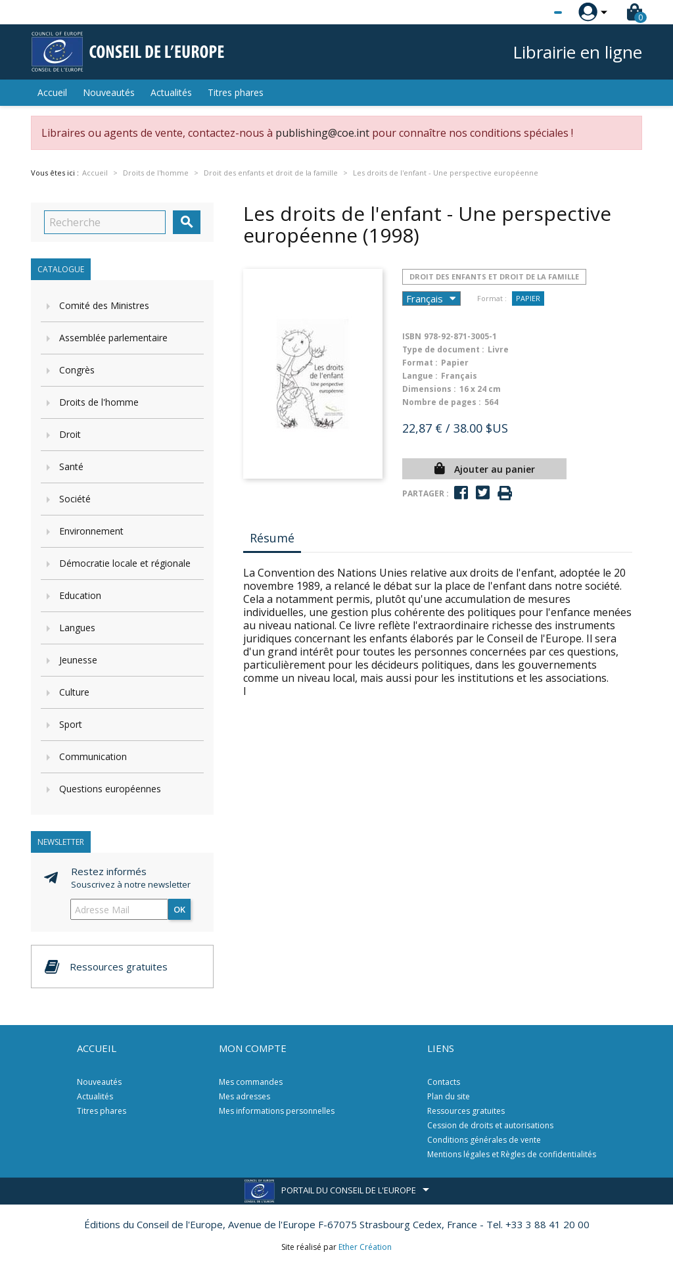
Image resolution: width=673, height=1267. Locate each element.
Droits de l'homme (99, 402)
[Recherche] (105, 222)
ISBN (411, 336)
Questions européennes (110, 788)
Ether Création (365, 1247)
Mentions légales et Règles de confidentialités (511, 1154)
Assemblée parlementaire (113, 337)
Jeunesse (78, 660)
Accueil (52, 92)
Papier (528, 298)
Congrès (77, 370)
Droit (70, 434)
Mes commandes (251, 1082)
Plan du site (448, 1096)
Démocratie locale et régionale (125, 563)
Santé (71, 466)
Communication (93, 756)
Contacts (443, 1082)
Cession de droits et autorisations (490, 1125)
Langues (77, 627)
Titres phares (236, 92)
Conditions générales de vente (484, 1139)
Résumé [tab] (272, 538)
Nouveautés (109, 92)
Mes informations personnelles (277, 1110)
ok (179, 909)
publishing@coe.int (322, 133)
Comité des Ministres (104, 305)
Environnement (91, 531)
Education (80, 595)
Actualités (171, 92)
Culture (74, 692)
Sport (70, 724)
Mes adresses (244, 1096)
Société (75, 498)
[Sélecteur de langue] (531, 12)
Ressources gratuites (466, 1110)
